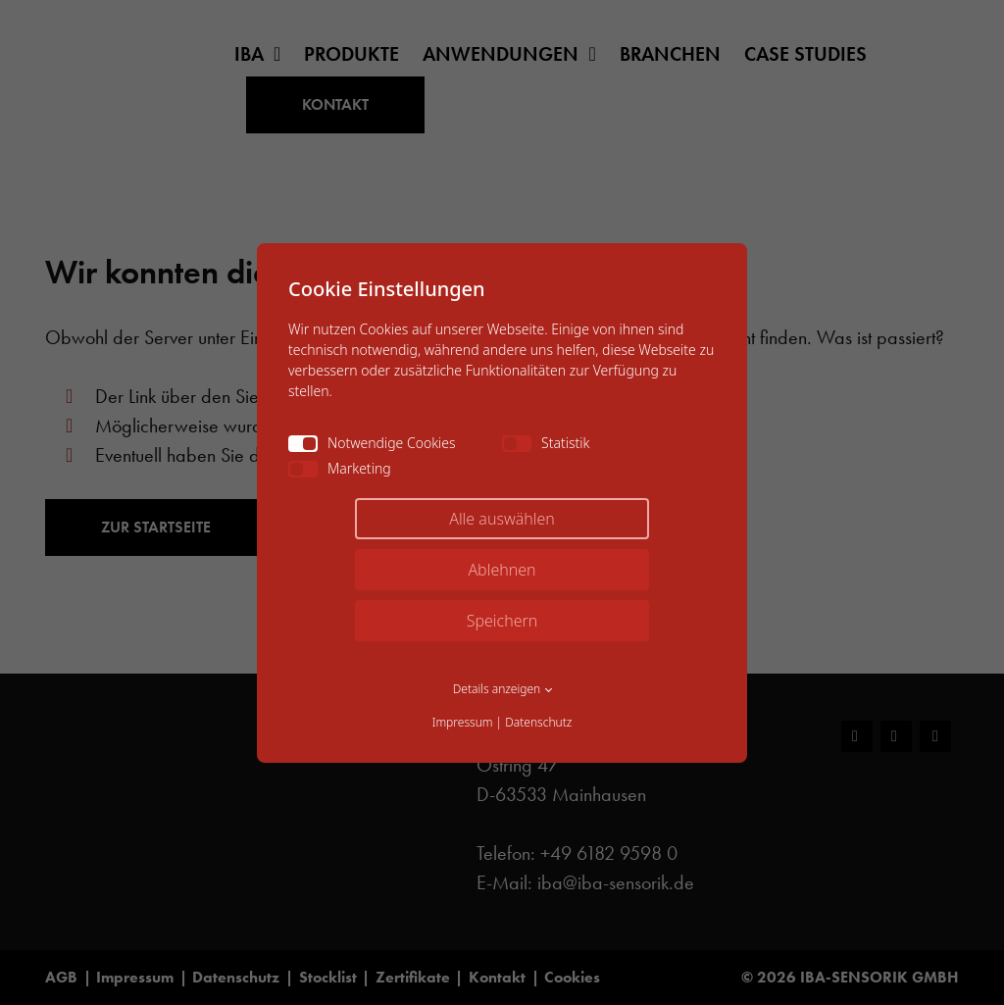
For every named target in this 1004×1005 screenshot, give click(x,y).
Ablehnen (501, 569)
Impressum (462, 722)
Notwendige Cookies (372, 442)
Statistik (545, 442)
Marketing (339, 468)
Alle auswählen (502, 518)
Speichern (502, 620)
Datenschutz (538, 722)
